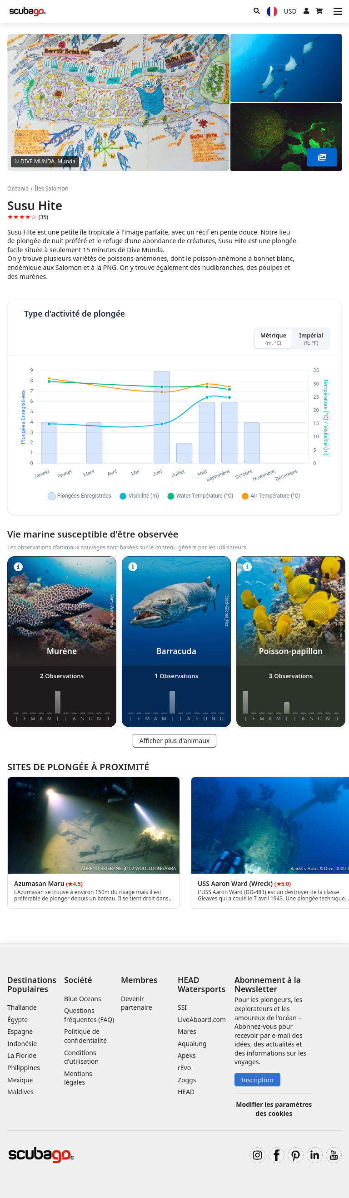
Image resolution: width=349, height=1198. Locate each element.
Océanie (18, 188)
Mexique (20, 1080)
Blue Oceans (82, 998)
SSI (182, 1007)
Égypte (17, 1019)
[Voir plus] (322, 157)
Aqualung (192, 1043)
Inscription (257, 1080)
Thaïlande (22, 1007)
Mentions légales (78, 1078)
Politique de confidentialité (85, 1036)
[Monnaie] (290, 11)
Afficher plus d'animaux (174, 740)
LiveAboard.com (202, 1019)
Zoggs (187, 1080)
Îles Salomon (52, 188)
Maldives (20, 1091)
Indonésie (22, 1043)
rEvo (184, 1067)
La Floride (21, 1055)
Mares (187, 1031)
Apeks (187, 1055)
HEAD (186, 1091)
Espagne (20, 1031)
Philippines (23, 1067)
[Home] (28, 11)
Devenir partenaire (136, 1003)
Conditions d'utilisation (82, 1057)
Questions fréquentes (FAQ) (89, 1015)
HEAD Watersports (201, 984)
